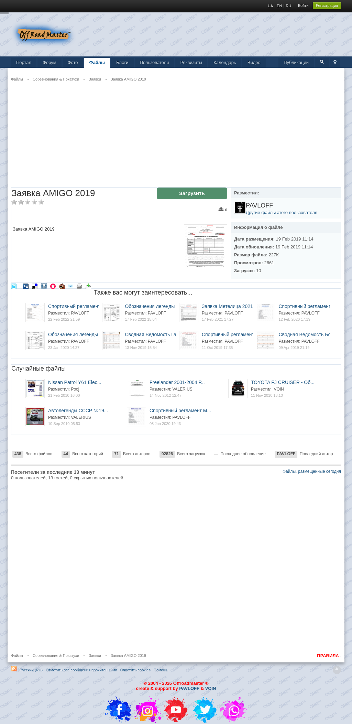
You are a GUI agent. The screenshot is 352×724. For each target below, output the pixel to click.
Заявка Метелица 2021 (227, 306)
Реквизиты (191, 62)
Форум (49, 62)
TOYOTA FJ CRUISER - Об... (283, 382)
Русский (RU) (31, 670)
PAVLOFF (189, 688)
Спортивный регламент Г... (231, 334)
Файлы (97, 62)
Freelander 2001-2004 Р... (177, 382)
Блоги (122, 62)
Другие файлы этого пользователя (281, 212)
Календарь (224, 62)
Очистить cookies (135, 670)
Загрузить (192, 193)
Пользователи (154, 62)
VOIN (210, 688)
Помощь (161, 670)
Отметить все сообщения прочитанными (81, 670)
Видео (254, 62)
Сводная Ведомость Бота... (308, 334)
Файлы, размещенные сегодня (312, 471)
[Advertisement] (176, 139)
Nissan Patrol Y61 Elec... (74, 382)
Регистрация (327, 5)
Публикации (296, 62)
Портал (23, 62)
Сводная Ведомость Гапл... (155, 334)
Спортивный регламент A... (78, 306)
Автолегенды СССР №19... (78, 410)
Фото (73, 62)
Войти (303, 5)
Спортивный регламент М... (180, 410)
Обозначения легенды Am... (156, 306)
